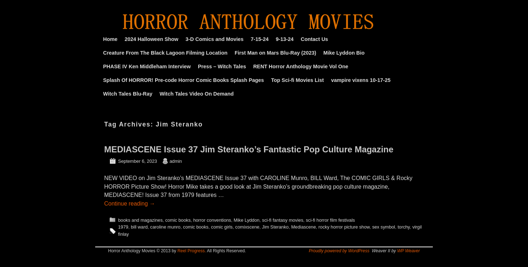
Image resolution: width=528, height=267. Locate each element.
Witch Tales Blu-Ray (127, 94)
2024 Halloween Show (152, 39)
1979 (123, 227)
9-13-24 (285, 39)
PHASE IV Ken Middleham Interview (147, 66)
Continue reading (129, 204)
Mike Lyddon (247, 220)
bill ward (139, 227)
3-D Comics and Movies (215, 39)
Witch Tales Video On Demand (196, 94)
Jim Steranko (275, 227)
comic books (178, 220)
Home (110, 39)
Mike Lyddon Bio (344, 53)
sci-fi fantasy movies (283, 220)
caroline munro (165, 227)
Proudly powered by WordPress (339, 250)
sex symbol (383, 227)
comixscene (247, 227)
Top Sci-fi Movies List (297, 80)
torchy (404, 227)
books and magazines (140, 220)
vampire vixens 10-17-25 (361, 80)
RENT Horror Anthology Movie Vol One (300, 66)
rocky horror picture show (344, 227)
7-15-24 (260, 39)
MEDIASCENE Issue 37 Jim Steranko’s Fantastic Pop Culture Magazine (248, 149)
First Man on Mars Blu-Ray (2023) (275, 53)
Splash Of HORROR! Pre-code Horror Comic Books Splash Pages (183, 80)
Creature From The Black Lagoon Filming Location (165, 53)
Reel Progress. (191, 250)
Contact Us (314, 39)
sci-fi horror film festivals (330, 220)
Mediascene (303, 227)
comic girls (222, 227)
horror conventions (212, 220)
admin (176, 161)
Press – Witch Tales (222, 66)
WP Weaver (408, 250)
